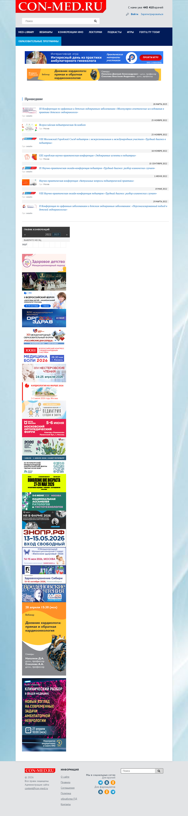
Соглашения (68, 787)
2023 (56, 234)
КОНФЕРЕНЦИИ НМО (70, 32)
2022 (48, 234)
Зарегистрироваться (152, 14)
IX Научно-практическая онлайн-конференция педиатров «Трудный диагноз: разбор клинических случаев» (97, 168)
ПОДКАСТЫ (115, 32)
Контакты (66, 804)
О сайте (65, 776)
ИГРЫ (130, 32)
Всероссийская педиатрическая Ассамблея (62, 125)
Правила (65, 782)
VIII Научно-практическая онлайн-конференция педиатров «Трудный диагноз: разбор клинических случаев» (98, 193)
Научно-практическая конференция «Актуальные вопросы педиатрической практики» (86, 180)
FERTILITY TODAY (149, 32)
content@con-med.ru (36, 788)
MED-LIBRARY (26, 32)
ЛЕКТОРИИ (95, 32)
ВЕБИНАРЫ (46, 32)
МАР (24, 244)
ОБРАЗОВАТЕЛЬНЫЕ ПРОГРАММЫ (38, 41)
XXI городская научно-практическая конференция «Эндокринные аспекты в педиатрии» (87, 155)
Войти (134, 14)
